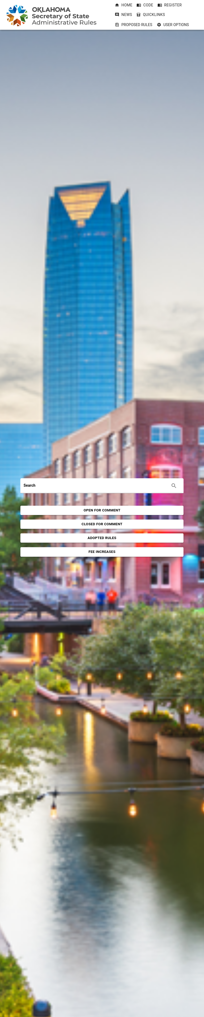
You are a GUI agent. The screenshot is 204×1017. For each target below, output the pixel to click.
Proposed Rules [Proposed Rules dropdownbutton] (133, 25)
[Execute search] (174, 485)
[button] (123, 5)
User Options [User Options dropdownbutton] (173, 25)
